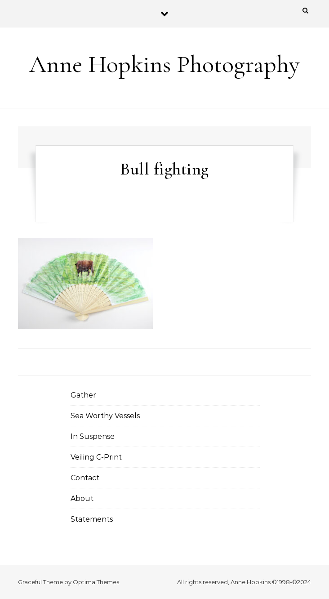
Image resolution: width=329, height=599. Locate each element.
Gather (83, 395)
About (82, 498)
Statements (92, 519)
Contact (85, 478)
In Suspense (93, 436)
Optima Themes (96, 582)
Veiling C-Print (96, 457)
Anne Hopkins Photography (164, 64)
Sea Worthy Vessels (105, 415)
